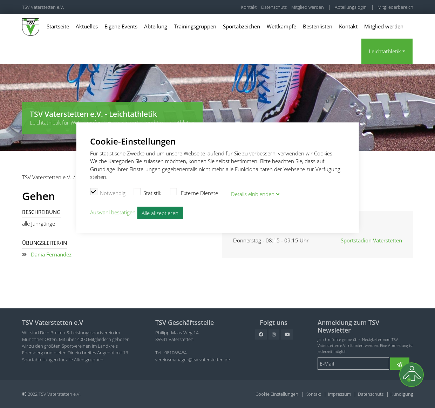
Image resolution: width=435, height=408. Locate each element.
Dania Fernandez (51, 254)
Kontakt (249, 7)
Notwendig (107, 191)
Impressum (339, 394)
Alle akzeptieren (160, 211)
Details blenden (252, 192)
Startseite (58, 26)
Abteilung (155, 26)
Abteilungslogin (351, 7)
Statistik (148, 191)
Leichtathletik (385, 51)
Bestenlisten (317, 26)
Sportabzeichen (241, 26)
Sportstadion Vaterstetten (371, 240)
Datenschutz (274, 7)
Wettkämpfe (281, 26)
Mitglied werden (307, 7)
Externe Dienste (194, 191)
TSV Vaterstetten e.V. (43, 7)
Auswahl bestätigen (113, 210)
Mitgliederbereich (395, 7)
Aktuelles (87, 26)
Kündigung (401, 394)
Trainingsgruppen (195, 26)
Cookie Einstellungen (277, 394)
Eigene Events (120, 26)
